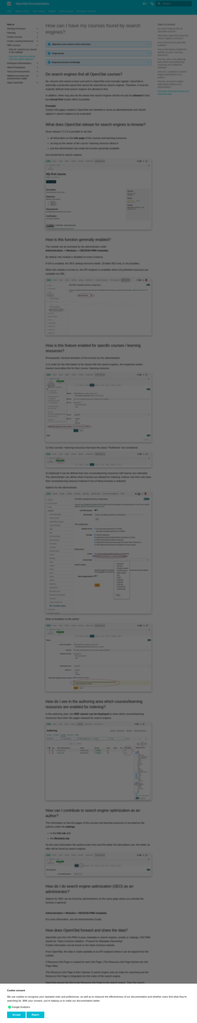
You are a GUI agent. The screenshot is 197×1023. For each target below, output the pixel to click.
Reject (35, 1014)
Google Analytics (21, 1007)
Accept (16, 1014)
